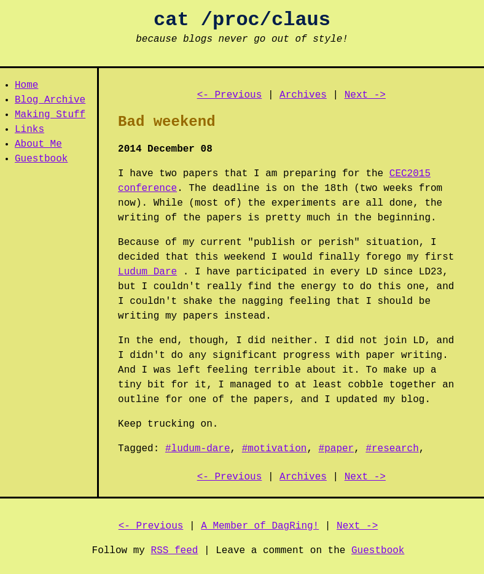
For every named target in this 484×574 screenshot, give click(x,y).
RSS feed (174, 550)
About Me (38, 144)
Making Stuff (50, 114)
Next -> (365, 95)
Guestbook (41, 159)
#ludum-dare (197, 448)
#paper (336, 448)
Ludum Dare (147, 271)
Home (26, 85)
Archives (303, 95)
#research (391, 448)
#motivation (274, 448)
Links (29, 129)
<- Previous (229, 95)
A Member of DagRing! (260, 526)
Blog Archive (50, 100)
